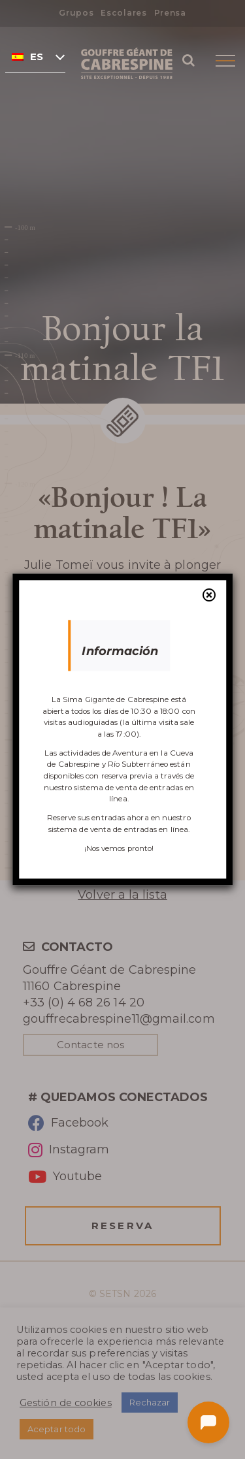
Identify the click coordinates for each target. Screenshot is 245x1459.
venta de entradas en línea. (139, 829)
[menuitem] (35, 56)
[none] (35, 56)
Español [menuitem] (37, 57)
